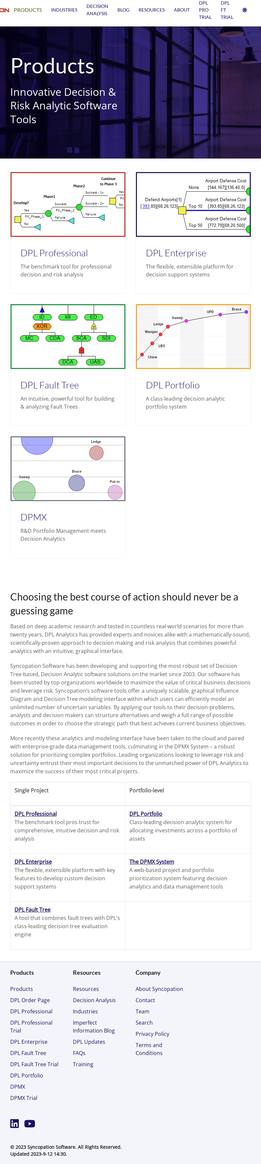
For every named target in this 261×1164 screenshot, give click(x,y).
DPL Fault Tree (49, 384)
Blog (123, 10)
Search (144, 1022)
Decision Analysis (94, 1000)
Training (83, 1064)
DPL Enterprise (176, 252)
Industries (64, 10)
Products (28, 10)
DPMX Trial (23, 1098)
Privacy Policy (152, 1033)
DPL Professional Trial (31, 1026)
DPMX (33, 517)
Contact (145, 1000)
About (182, 10)
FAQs (79, 1053)
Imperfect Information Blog (94, 1026)
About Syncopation (159, 989)
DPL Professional (54, 252)
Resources (152, 10)
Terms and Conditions (149, 1049)
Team (142, 1011)
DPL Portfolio (173, 384)
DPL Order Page (30, 1000)
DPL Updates (89, 1041)
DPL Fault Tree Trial (34, 1064)
